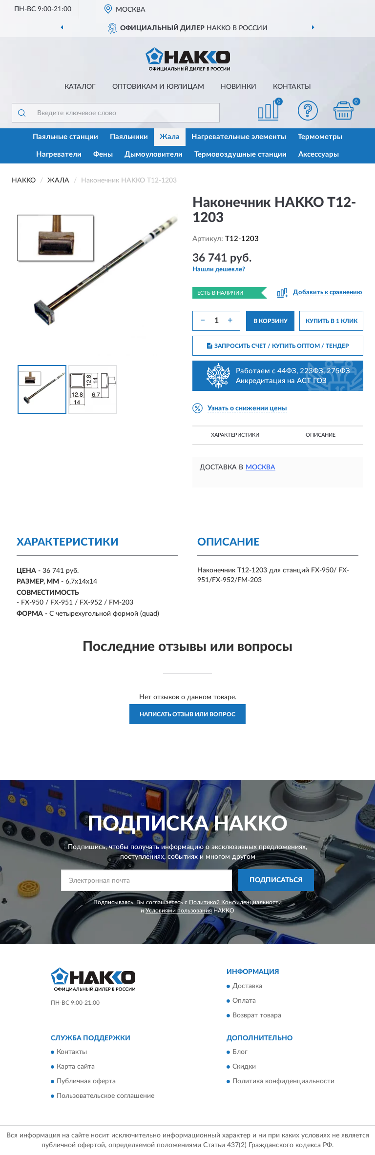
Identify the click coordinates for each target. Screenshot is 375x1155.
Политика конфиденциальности (283, 1081)
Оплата (244, 1000)
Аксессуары (318, 154)
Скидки (244, 1067)
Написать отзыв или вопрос (187, 714)
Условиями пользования (179, 910)
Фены (103, 154)
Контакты (292, 86)
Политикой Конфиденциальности (235, 902)
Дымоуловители (154, 154)
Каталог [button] (80, 86)
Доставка (247, 986)
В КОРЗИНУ (270, 321)
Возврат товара (256, 1015)
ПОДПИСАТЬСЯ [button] (276, 880)
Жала (170, 137)
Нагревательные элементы (238, 137)
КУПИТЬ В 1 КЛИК (331, 321)
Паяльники (129, 137)
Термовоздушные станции (240, 154)
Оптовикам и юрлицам (158, 86)
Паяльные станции (65, 137)
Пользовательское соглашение (105, 1096)
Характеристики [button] (235, 435)
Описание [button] (320, 435)
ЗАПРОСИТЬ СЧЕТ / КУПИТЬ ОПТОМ (278, 346)
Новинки (238, 86)
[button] (308, 111)
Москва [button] (260, 467)
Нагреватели (59, 154)
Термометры (320, 137)
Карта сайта (76, 1067)
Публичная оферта (86, 1081)
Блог (240, 1052)
